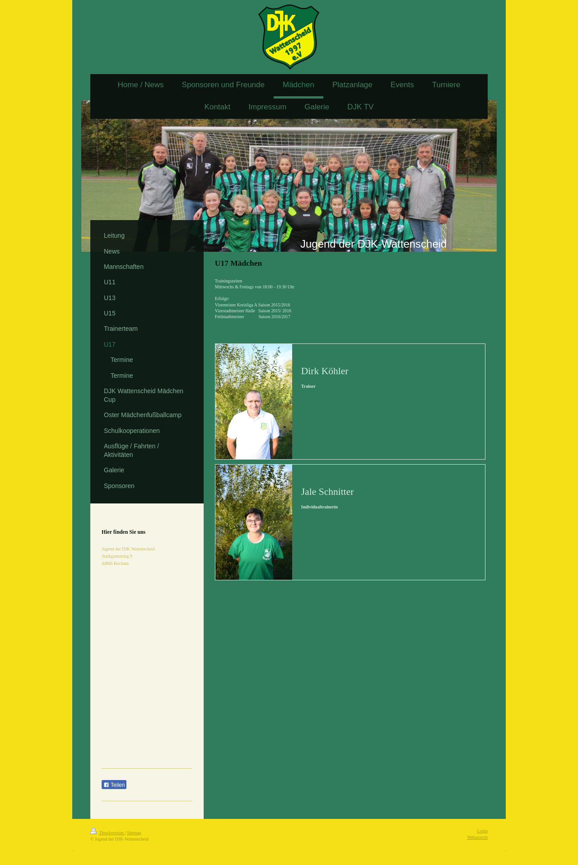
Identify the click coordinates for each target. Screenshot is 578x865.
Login (482, 830)
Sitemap (134, 832)
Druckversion (107, 832)
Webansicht (477, 837)
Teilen (114, 785)
